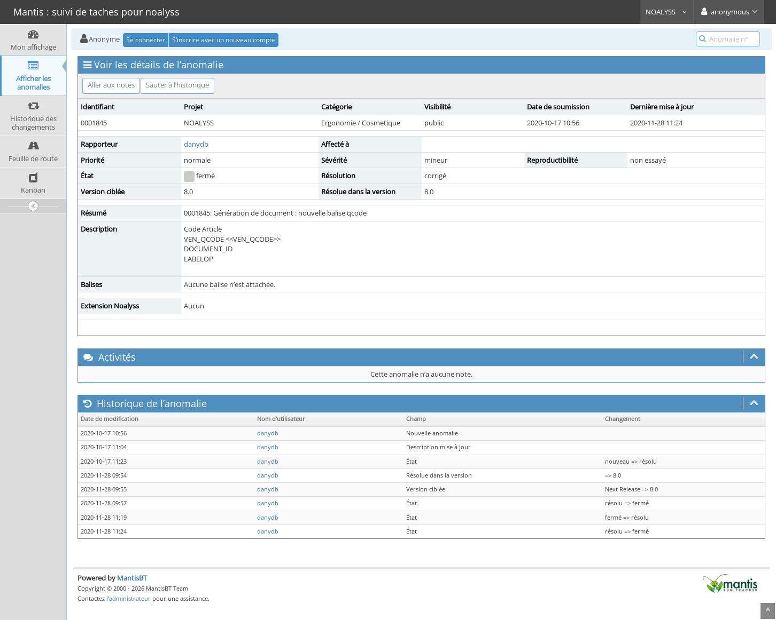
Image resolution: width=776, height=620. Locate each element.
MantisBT (132, 578)
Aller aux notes (111, 85)
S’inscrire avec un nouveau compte (223, 39)
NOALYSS (666, 12)
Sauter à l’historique (177, 85)
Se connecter (145, 39)
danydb (196, 144)
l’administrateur (128, 598)
